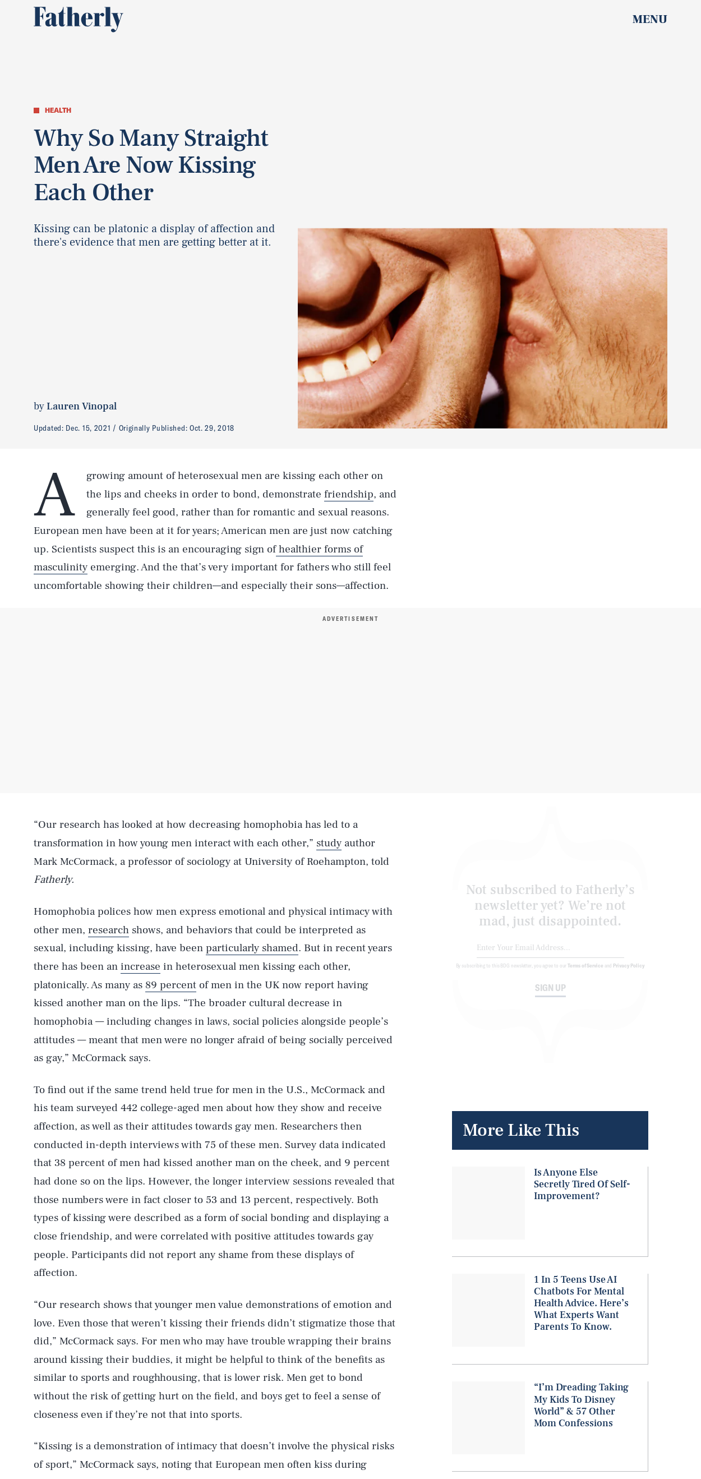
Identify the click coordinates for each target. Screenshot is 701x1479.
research (108, 930)
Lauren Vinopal (82, 406)
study (329, 843)
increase (140, 966)
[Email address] (550, 957)
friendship (348, 494)
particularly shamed (252, 948)
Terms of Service (585, 974)
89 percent (170, 985)
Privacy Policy (629, 974)
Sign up (550, 996)
